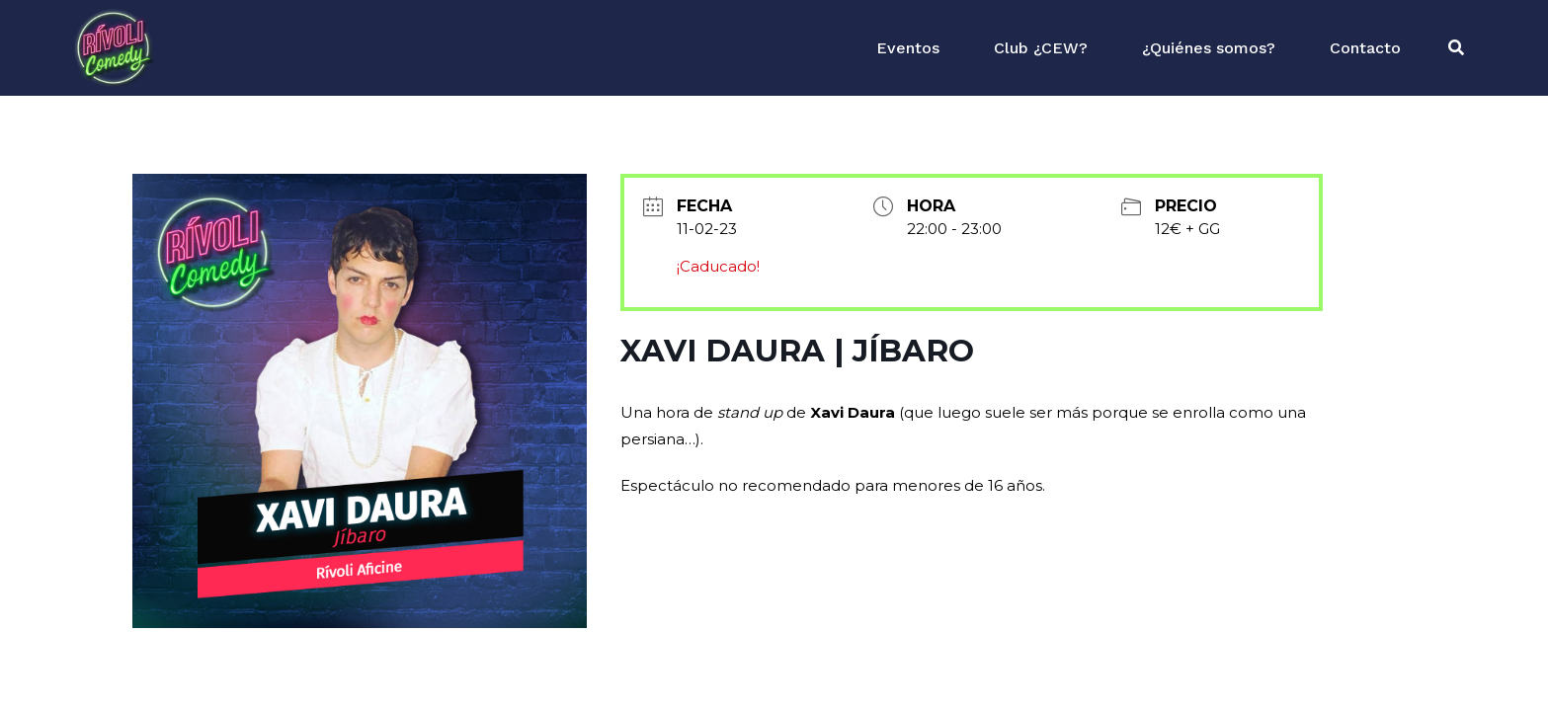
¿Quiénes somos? (1208, 48)
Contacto (1365, 48)
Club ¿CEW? (1041, 48)
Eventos (907, 48)
